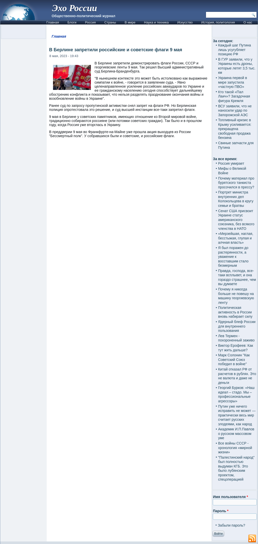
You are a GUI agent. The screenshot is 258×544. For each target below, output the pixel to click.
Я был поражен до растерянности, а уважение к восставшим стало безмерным (233, 256)
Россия (90, 22)
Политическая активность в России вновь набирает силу (235, 312)
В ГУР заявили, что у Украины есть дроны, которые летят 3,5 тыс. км (236, 66)
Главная (52, 22)
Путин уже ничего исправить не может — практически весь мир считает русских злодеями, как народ (236, 415)
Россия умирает (231, 163)
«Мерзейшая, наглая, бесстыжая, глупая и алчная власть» (235, 238)
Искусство (185, 22)
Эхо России (74, 8)
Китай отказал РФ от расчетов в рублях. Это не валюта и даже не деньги (237, 376)
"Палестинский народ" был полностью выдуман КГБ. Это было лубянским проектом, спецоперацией (236, 468)
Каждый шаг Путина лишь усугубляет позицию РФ (234, 49)
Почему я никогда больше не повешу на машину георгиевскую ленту (236, 296)
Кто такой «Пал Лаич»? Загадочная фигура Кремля (234, 96)
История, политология (218, 22)
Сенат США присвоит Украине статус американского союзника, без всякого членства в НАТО (236, 220)
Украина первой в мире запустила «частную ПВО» (232, 82)
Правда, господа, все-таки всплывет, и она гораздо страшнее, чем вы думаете (237, 277)
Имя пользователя (230, 497)
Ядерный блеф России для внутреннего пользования (236, 326)
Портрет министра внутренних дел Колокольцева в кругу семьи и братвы (235, 199)
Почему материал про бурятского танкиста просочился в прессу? (236, 182)
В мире (130, 22)
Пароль (220, 511)
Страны (110, 22)
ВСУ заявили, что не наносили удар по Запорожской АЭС (235, 110)
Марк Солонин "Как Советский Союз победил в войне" (234, 359)
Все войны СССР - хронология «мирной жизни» (235, 447)
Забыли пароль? (231, 525)
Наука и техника (156, 22)
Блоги (71, 22)
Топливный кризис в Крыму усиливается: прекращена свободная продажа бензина (234, 129)
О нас (247, 22)
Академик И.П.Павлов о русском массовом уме (236, 433)
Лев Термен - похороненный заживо (236, 338)
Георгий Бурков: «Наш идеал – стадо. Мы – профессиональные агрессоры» (236, 394)
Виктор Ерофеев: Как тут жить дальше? (235, 347)
